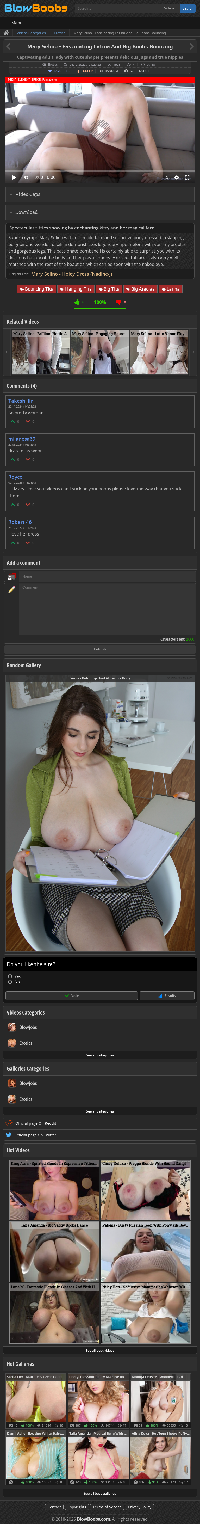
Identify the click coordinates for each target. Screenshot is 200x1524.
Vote (75, 996)
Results (170, 996)
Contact (54, 1506)
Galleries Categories (28, 1068)
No (17, 982)
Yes (18, 976)
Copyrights (76, 1506)
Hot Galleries (20, 1363)
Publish (100, 649)
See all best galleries (100, 1493)
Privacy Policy (139, 1506)
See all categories (100, 1055)
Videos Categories (26, 1012)
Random (111, 71)
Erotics (53, 64)
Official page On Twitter (35, 1135)
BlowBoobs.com (93, 1519)
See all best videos (100, 1350)
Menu (17, 23)
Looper (87, 71)
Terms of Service (107, 1506)
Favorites (62, 71)
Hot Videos (18, 1150)
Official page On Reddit (35, 1123)
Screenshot (139, 71)
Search (188, 8)
